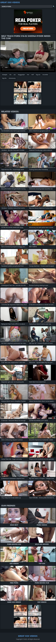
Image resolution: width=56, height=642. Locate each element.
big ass (38, 74)
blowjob (4, 74)
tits (10, 74)
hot (28, 74)
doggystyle (21, 74)
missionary (12, 78)
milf (32, 74)
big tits (4, 78)
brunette (45, 74)
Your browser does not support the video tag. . (28, 56)
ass (15, 74)
